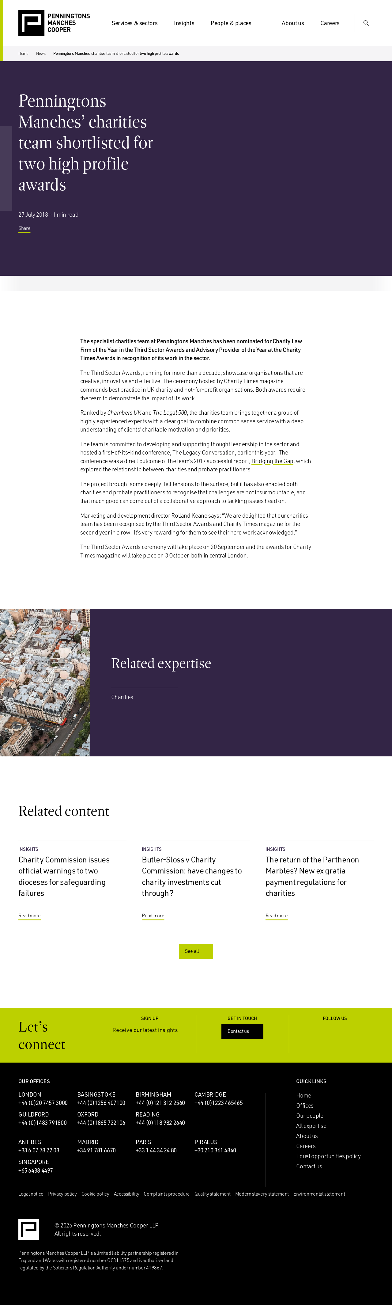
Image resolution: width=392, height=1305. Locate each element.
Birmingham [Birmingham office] (153, 1094)
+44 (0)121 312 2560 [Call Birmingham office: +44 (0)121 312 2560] (160, 1102)
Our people (309, 1115)
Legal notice (30, 1194)
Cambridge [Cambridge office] (210, 1094)
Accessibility (126, 1194)
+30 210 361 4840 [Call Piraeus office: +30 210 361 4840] (215, 1150)
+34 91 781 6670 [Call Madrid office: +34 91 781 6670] (96, 1150)
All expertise (311, 1125)
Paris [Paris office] (143, 1142)
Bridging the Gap (272, 461)
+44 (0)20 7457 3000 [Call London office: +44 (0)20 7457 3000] (43, 1102)
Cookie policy (95, 1194)
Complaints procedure (167, 1194)
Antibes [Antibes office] (29, 1142)
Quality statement (212, 1194)
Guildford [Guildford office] (33, 1114)
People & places (234, 23)
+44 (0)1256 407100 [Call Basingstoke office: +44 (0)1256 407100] (101, 1102)
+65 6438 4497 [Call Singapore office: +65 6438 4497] (35, 1170)
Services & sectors (138, 23)
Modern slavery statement (262, 1194)
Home (23, 53)
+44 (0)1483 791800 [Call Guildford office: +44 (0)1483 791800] (42, 1122)
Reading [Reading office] (148, 1114)
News (41, 53)
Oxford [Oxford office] (88, 1114)
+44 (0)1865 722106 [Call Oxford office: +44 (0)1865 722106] (101, 1122)
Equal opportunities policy (328, 1156)
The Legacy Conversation (203, 452)
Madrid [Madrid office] (88, 1142)
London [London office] (29, 1094)
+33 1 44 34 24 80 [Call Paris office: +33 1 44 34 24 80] (156, 1150)
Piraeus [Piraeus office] (205, 1142)
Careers (333, 23)
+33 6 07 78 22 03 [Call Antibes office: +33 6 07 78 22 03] (38, 1150)
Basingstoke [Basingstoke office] (96, 1094)
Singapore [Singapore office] (33, 1162)
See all (196, 951)
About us (296, 23)
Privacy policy (62, 1194)
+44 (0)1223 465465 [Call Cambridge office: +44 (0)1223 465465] (218, 1102)
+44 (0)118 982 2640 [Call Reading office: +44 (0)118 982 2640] (160, 1122)
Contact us (243, 1031)
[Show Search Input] (366, 23)
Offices (304, 1105)
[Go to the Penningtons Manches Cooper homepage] (54, 23)
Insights (188, 23)
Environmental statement (319, 1194)
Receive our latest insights (149, 1029)
